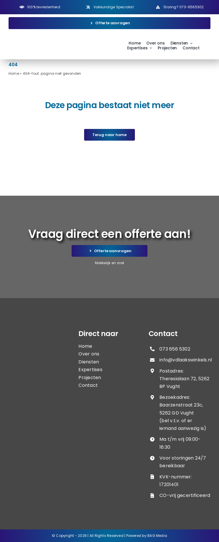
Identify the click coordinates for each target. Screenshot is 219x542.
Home (14, 73)
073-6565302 (191, 7)
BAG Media (157, 535)
